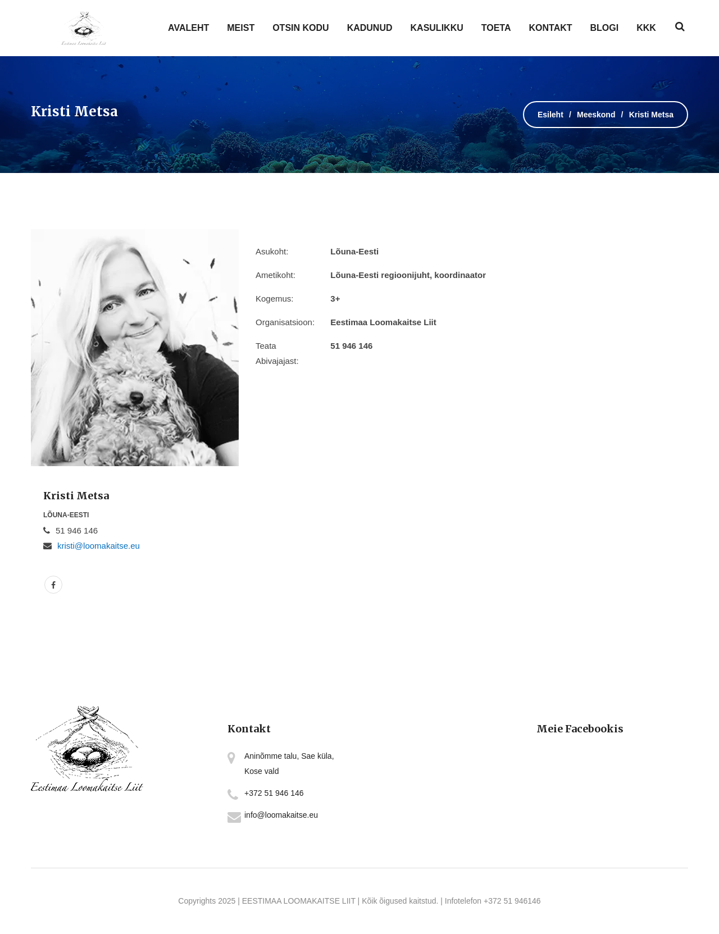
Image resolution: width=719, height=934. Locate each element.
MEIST (240, 28)
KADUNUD (370, 28)
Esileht (550, 114)
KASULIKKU (437, 28)
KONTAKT (550, 28)
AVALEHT (188, 28)
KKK (646, 28)
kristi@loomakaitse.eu (98, 545)
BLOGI (604, 28)
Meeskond (596, 114)
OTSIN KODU (300, 28)
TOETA (496, 28)
